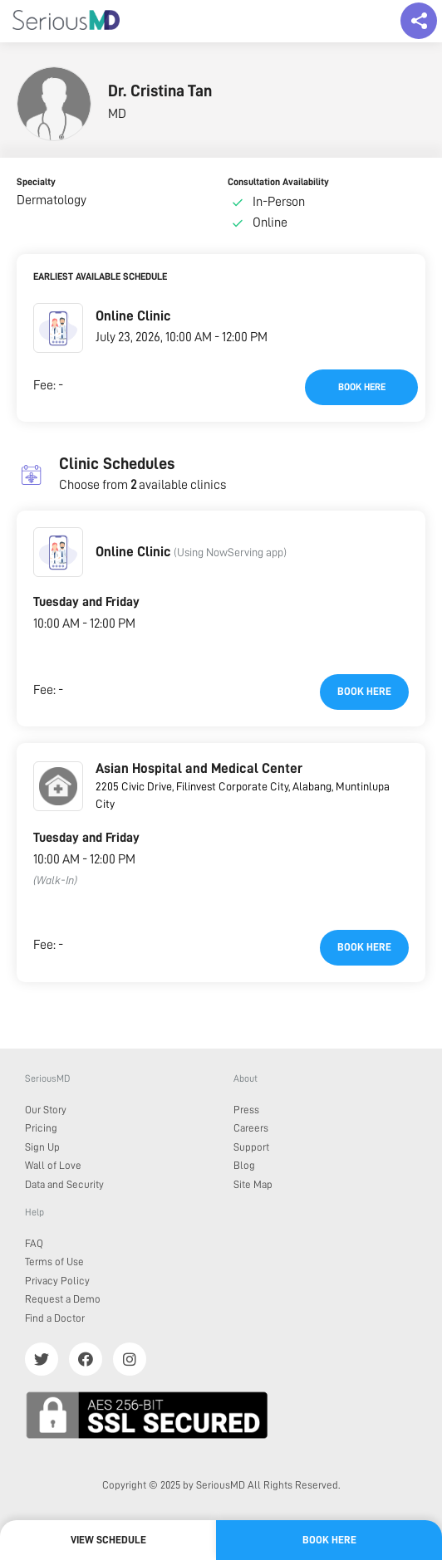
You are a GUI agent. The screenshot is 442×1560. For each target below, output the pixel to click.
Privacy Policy (57, 1280)
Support (251, 1147)
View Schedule (108, 1539)
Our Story (45, 1109)
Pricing (41, 1127)
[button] (58, 328)
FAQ (34, 1243)
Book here (362, 387)
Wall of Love (53, 1165)
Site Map (253, 1184)
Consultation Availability (278, 182)
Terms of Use (54, 1261)
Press (246, 1109)
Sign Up (42, 1147)
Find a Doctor (55, 1318)
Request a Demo (63, 1298)
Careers (250, 1127)
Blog (244, 1165)
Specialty (36, 182)
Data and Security (64, 1184)
